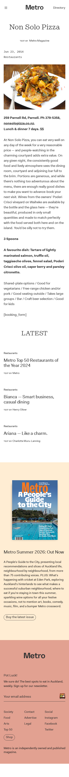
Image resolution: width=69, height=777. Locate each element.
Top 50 (8, 729)
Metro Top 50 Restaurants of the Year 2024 (31, 362)
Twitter (49, 729)
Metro (12, 373)
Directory (59, 8)
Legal (27, 724)
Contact (29, 712)
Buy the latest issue (20, 617)
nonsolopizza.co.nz (19, 123)
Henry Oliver (15, 409)
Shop (9, 737)
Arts (6, 724)
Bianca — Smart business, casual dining (29, 399)
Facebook (51, 724)
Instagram (51, 718)
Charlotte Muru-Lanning (22, 441)
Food (7, 718)
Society (8, 712)
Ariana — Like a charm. (25, 433)
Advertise (30, 718)
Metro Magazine (39, 40)
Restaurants (13, 57)
